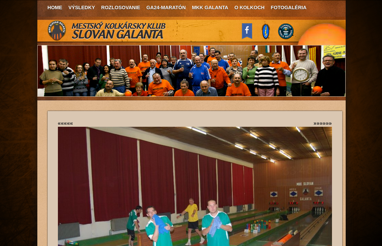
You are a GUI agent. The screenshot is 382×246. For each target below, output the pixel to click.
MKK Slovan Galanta (107, 31)
